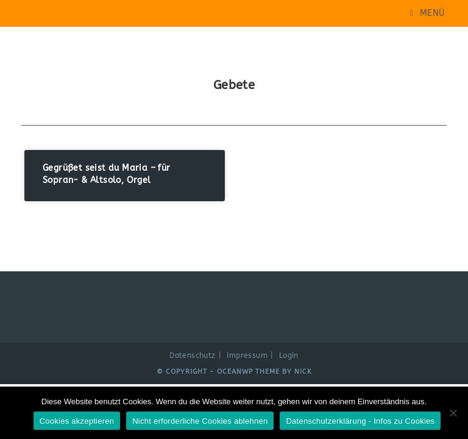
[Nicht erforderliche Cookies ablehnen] (453, 413)
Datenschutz (192, 355)
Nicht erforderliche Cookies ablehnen (200, 421)
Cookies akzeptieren (77, 421)
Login (289, 355)
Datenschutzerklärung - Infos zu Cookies (360, 421)
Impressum (247, 355)
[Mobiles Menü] (427, 13)
